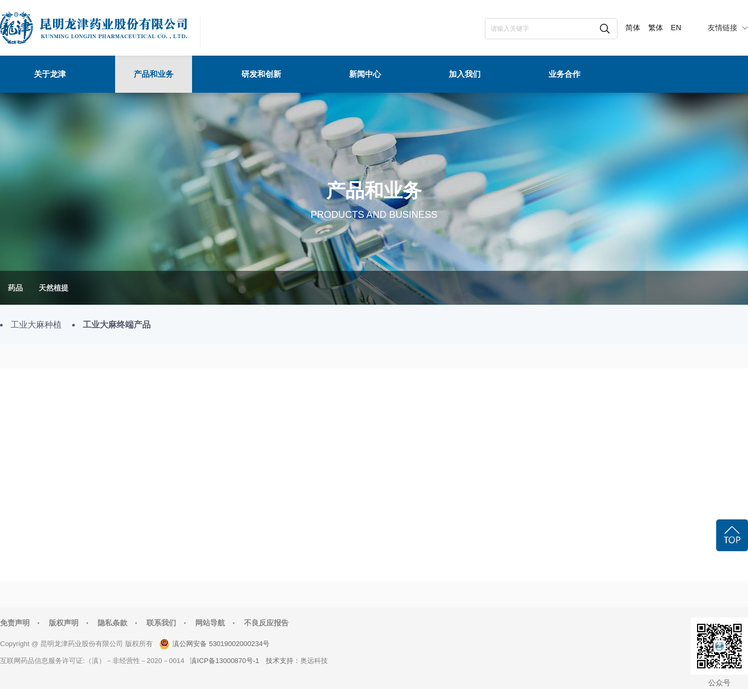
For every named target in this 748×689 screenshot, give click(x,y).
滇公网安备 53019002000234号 (220, 644)
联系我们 (161, 623)
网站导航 (210, 623)
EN (676, 27)
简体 (632, 27)
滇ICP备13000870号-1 (224, 661)
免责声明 (15, 623)
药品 (15, 288)
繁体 (655, 27)
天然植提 (53, 288)
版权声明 (64, 623)
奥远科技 (314, 661)
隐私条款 (112, 623)
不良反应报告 (266, 623)
